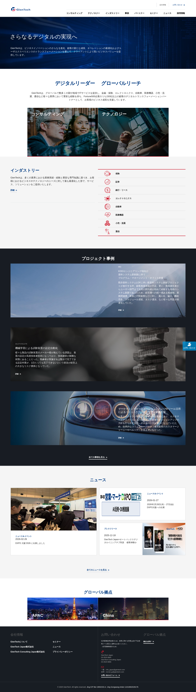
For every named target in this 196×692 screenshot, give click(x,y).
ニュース (167, 13)
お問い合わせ (177, 5)
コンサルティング (74, 13)
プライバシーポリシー (63, 652)
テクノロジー (94, 13)
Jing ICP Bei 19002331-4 (96, 687)
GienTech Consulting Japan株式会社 (27, 652)
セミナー (154, 13)
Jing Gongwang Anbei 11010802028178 (122, 687)
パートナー (139, 13)
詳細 (12, 190)
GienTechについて (19, 642)
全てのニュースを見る (97, 570)
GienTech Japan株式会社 (22, 647)
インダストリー (112, 13)
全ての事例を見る (97, 457)
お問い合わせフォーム (109, 675)
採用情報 (181, 13)
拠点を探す (147, 641)
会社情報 (163, 5)
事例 (127, 13)
